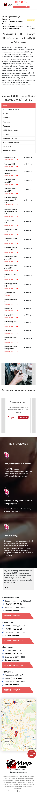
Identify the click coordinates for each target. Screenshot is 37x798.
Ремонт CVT (8, 331)
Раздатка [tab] (6, 126)
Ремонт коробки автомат (10, 172)
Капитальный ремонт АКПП (10, 249)
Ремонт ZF (8, 308)
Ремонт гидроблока (10, 338)
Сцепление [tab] (7, 118)
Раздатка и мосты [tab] (10, 138)
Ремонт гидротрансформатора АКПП (10, 200)
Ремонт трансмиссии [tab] (11, 110)
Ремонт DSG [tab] (7, 147)
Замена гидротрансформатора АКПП (10, 211)
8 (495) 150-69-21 (21, 2)
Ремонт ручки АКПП (10, 285)
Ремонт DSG (8, 315)
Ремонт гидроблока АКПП (10, 181)
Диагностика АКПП (10, 222)
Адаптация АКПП (10, 293)
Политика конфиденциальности (18, 791)
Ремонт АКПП (9, 157)
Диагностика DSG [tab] (9, 151)
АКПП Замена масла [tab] (10, 130)
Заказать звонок (20, 7)
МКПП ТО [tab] (6, 134)
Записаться (8, 160)
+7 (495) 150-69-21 (13, 604)
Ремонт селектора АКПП (10, 231)
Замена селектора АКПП (10, 240)
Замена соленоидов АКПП (10, 267)
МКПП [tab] (5, 114)
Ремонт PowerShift (10, 300)
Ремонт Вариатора (10, 323)
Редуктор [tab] (6, 122)
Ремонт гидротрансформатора (10, 347)
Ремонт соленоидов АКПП (10, 258)
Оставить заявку (12, 611)
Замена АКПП (9, 164)
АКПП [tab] (5, 105)
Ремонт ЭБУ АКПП (10, 276)
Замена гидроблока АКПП (10, 190)
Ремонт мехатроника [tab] (11, 142)
